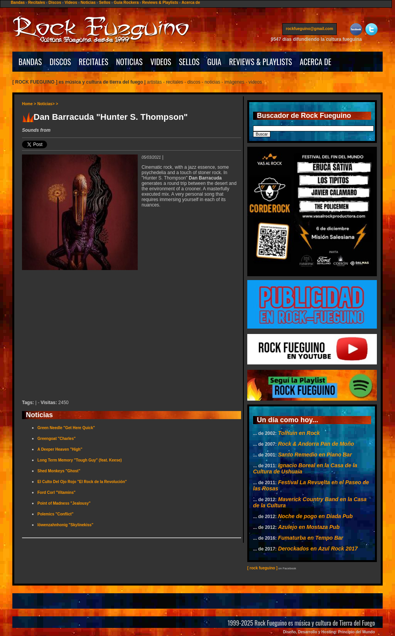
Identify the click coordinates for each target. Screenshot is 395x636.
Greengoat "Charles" (56, 438)
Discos (55, 2)
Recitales (36, 2)
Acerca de (191, 2)
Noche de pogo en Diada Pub (315, 516)
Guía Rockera (126, 2)
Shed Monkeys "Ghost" (58, 471)
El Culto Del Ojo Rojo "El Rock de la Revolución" (82, 482)
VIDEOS (160, 61)
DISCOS (60, 61)
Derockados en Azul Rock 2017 (318, 548)
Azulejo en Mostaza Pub (308, 527)
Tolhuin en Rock (299, 433)
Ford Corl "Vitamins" (56, 492)
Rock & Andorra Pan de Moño (316, 444)
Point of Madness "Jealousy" (64, 503)
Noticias (88, 2)
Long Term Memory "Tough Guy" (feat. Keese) (79, 460)
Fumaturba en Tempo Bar (310, 538)
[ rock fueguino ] (262, 568)
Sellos (104, 2)
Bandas (18, 2)
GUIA (214, 61)
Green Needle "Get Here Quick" (66, 428)
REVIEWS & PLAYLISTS (260, 61)
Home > (29, 104)
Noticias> (46, 104)
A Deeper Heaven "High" (59, 449)
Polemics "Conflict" (55, 514)
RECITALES (93, 61)
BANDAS (30, 61)
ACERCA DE (315, 61)
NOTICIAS (129, 61)
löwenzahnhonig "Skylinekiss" (65, 525)
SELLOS (189, 61)
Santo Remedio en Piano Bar (315, 454)
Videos (70, 2)
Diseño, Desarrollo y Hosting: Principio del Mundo (329, 632)
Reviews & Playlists (160, 2)
